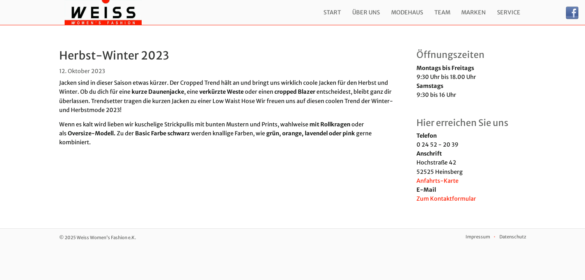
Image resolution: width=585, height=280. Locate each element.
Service (508, 12)
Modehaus (407, 12)
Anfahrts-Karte (437, 180)
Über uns (366, 12)
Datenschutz (512, 237)
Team (442, 12)
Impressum (478, 237)
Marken (473, 12)
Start (332, 12)
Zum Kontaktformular (446, 198)
